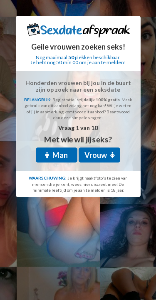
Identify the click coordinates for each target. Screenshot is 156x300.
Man (56, 155)
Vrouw (99, 155)
